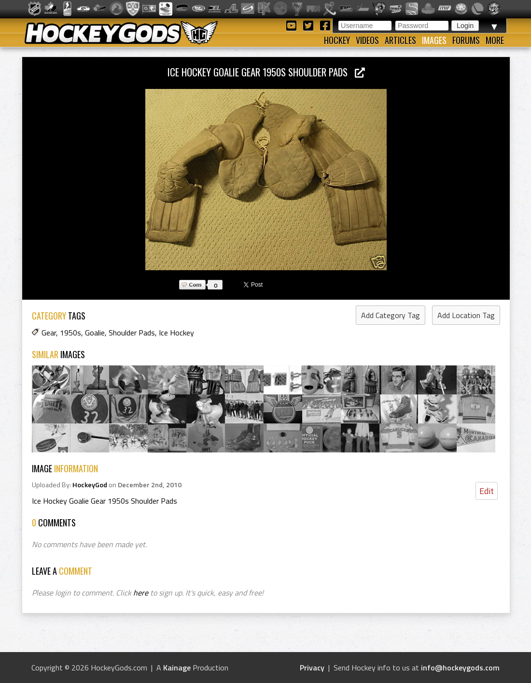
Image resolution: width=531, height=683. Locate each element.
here (140, 592)
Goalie (95, 332)
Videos (367, 40)
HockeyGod (89, 485)
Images (434, 40)
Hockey (337, 40)
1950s (70, 332)
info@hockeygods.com (460, 667)
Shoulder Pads (132, 332)
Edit (486, 490)
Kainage (177, 667)
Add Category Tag (390, 315)
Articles (400, 40)
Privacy (312, 667)
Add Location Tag (466, 315)
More (495, 40)
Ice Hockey (176, 332)
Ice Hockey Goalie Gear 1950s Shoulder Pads (266, 71)
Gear (49, 332)
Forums (466, 40)
